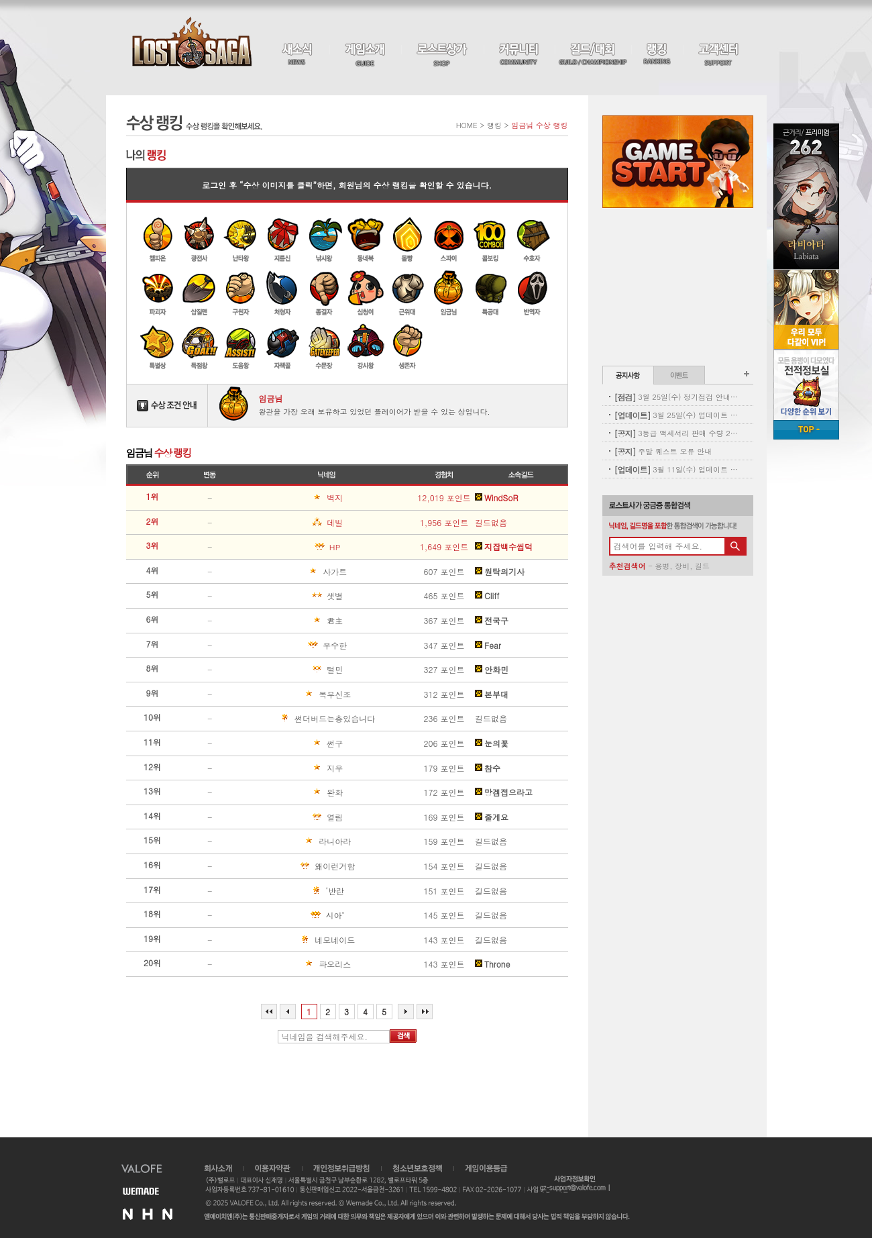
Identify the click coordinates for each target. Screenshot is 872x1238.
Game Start (677, 161)
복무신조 (298, 694)
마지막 (425, 1011)
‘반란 (294, 891)
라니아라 (298, 841)
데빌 (294, 522)
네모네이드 (300, 940)
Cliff (487, 595)
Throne (492, 964)
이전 (288, 1011)
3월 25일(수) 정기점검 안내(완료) (676, 397)
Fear (488, 645)
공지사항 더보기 (746, 373)
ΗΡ (293, 546)
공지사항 (628, 375)
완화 (294, 792)
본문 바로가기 (0, 0)
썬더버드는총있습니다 (310, 718)
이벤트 (679, 375)
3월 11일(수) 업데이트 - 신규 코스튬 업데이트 (676, 469)
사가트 (296, 571)
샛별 (294, 595)
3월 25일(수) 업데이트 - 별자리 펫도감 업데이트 (676, 415)
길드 (702, 566)
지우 (294, 768)
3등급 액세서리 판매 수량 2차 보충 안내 (676, 433)
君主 (294, 620)
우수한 (296, 645)
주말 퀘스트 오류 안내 (663, 451)
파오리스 (298, 964)
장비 (682, 566)
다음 (406, 1011)
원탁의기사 (500, 571)
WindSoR (496, 498)
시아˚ (294, 915)
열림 (294, 817)
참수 (487, 768)
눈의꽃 (491, 743)
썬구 (294, 743)
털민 (294, 669)
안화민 (491, 669)
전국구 (491, 620)
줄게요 (491, 817)
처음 (269, 1011)
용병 (662, 566)
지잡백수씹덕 (504, 546)
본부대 (491, 694)
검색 (403, 1036)
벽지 (294, 498)
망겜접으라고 (504, 792)
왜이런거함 (300, 866)
